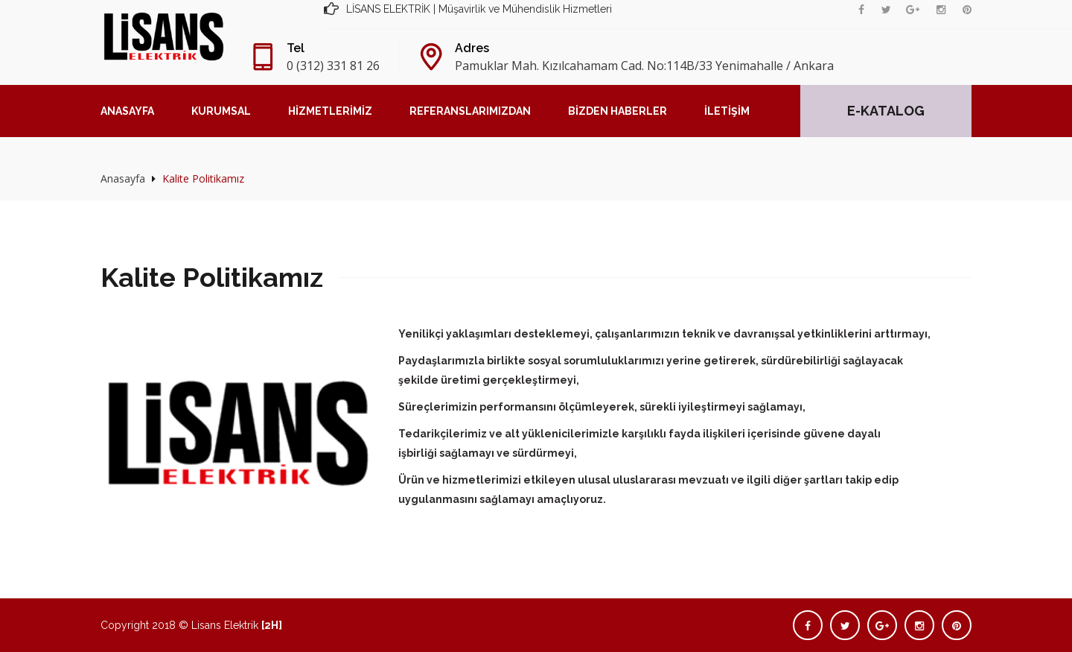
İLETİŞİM (727, 111)
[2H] (271, 625)
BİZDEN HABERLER (617, 111)
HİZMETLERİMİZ (330, 111)
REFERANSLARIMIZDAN (470, 111)
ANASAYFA (127, 111)
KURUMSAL (221, 111)
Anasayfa (122, 178)
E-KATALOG (886, 110)
